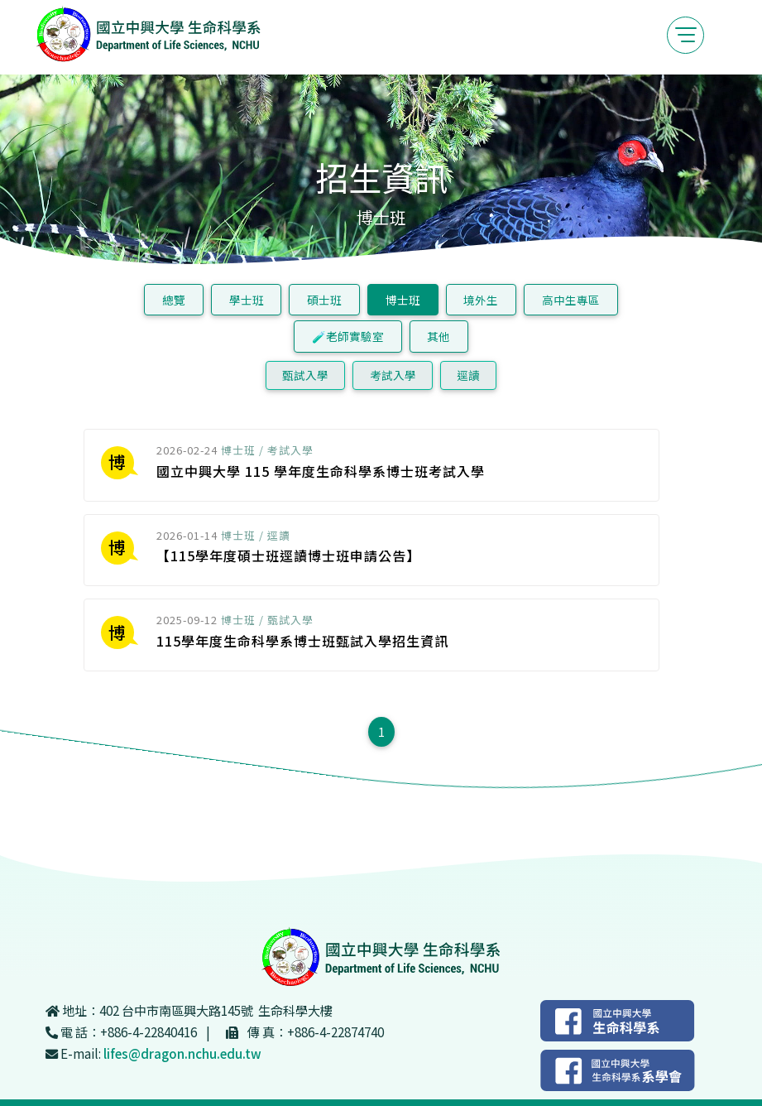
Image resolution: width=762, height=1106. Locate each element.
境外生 (480, 299)
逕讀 (468, 375)
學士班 (246, 299)
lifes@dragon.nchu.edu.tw (182, 1053)
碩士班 (324, 299)
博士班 (403, 299)
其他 (438, 336)
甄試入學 (305, 375)
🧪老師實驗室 (348, 336)
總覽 (173, 299)
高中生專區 (571, 299)
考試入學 (393, 375)
